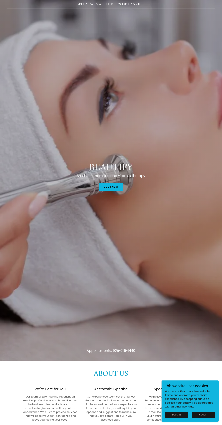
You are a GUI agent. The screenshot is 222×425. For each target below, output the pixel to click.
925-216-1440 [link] (124, 350)
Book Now (111, 187)
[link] (111, 4)
